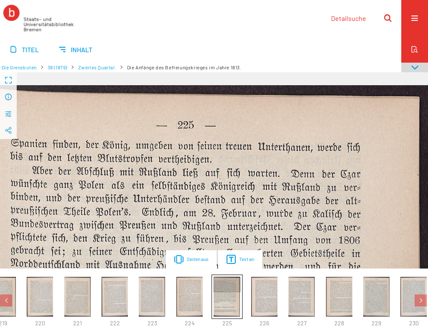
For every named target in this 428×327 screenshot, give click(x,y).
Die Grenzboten (19, 67)
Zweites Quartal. (97, 67)
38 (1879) (57, 67)
